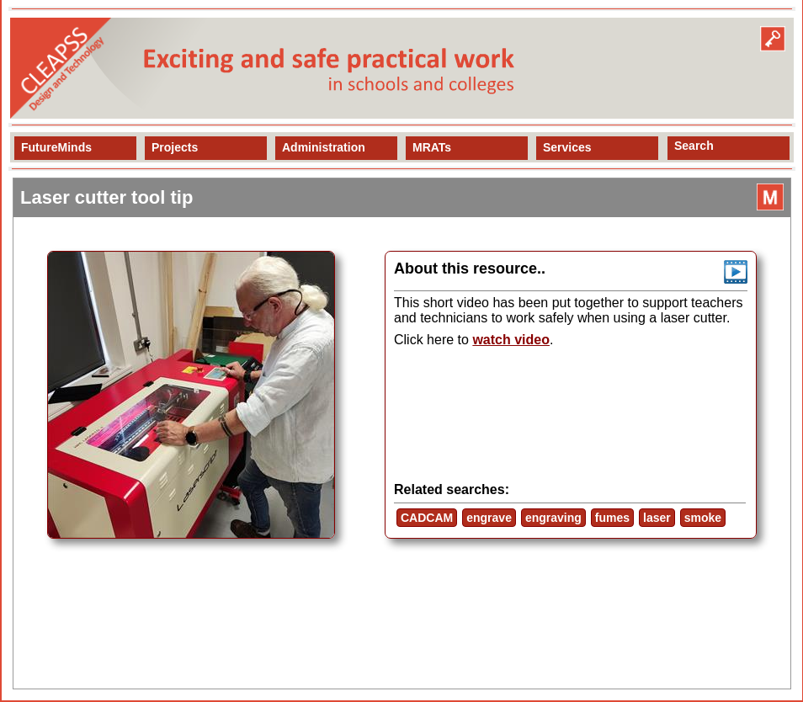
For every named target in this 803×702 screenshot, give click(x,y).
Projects (175, 147)
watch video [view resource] (511, 339)
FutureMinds (56, 147)
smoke (702, 517)
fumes (612, 517)
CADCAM (427, 517)
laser (657, 517)
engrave (489, 517)
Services (567, 147)
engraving (553, 517)
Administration (323, 147)
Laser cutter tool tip (106, 197)
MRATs (431, 147)
